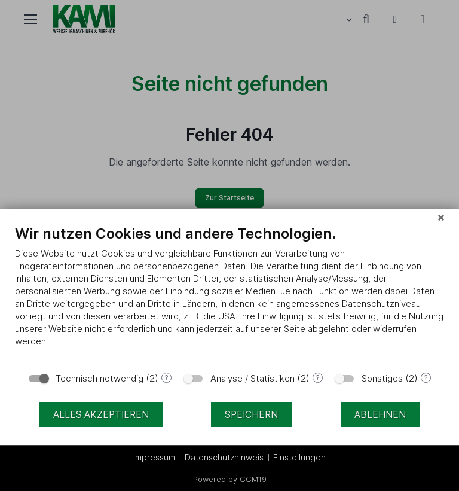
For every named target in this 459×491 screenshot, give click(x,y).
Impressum (154, 457)
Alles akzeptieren (101, 414)
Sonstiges (382, 378)
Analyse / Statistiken (252, 378)
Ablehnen (380, 414)
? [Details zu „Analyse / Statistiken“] (318, 377)
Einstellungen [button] (299, 457)
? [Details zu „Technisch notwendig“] (166, 377)
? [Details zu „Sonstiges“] (426, 377)
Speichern (251, 414)
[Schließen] (441, 218)
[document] (229, 295)
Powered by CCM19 (230, 479)
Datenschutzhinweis (224, 457)
